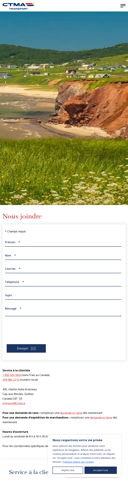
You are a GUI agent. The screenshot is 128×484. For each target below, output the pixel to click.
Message (13, 308)
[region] (84, 456)
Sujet (8, 295)
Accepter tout (100, 470)
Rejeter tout (67, 470)
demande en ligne (71, 413)
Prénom (12, 242)
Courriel (12, 269)
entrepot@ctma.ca (13, 403)
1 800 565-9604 (11, 375)
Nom (10, 255)
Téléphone (14, 282)
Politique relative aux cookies (78, 461)
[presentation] (30, 327)
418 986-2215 (10, 379)
